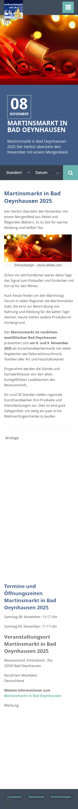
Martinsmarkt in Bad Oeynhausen (32, 695)
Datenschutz (36, 797)
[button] (7, 801)
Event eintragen (61, 797)
